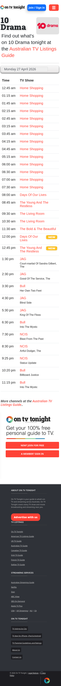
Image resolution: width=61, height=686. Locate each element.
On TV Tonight (17, 531)
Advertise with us (25, 517)
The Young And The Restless (31, 249)
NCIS (24, 334)
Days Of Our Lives (33, 195)
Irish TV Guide (17, 555)
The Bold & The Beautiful (38, 229)
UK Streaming (22, 610)
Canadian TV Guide (19, 550)
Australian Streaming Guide (22, 582)
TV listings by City (19, 628)
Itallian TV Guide (18, 564)
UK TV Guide (16, 541)
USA (12, 610)
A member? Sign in (32, 453)
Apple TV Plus (16, 606)
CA (35, 610)
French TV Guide (18, 560)
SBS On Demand (18, 601)
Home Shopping (31, 88)
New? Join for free (32, 445)
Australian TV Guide (19, 545)
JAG (23, 259)
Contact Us (16, 657)
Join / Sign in (37, 7)
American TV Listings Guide (22, 536)
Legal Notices (33, 673)
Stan (13, 592)
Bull (22, 286)
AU (31, 610)
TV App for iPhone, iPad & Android (26, 636)
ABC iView (15, 596)
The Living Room (32, 213)
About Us (16, 650)
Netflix (14, 587)
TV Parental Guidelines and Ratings (26, 643)
